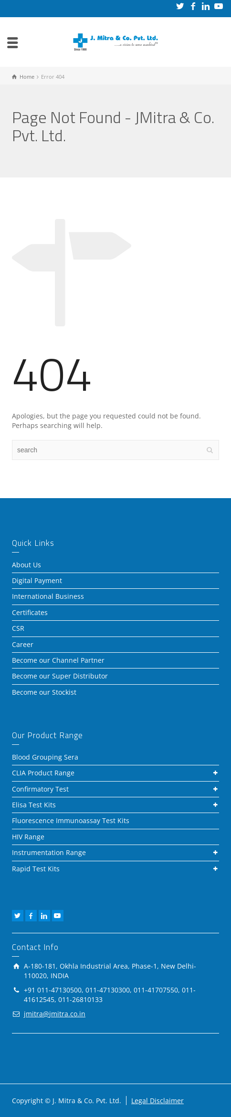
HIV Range (28, 836)
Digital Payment (37, 580)
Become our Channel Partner (58, 660)
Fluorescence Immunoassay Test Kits (70, 820)
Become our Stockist (44, 692)
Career (22, 644)
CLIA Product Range (43, 772)
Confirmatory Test (40, 788)
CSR (18, 628)
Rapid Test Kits (36, 868)
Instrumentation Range (49, 852)
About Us (26, 564)
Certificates (30, 612)
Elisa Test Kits (34, 804)
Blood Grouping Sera (45, 757)
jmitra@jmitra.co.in (54, 1013)
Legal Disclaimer (157, 1100)
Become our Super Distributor (60, 675)
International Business (48, 596)
